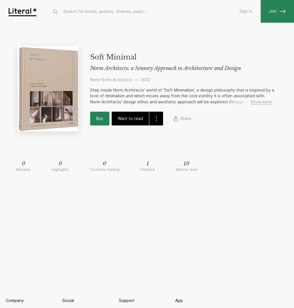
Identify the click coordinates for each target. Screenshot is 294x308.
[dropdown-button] (156, 118)
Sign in (245, 11)
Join (277, 11)
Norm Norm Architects (111, 79)
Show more (261, 101)
